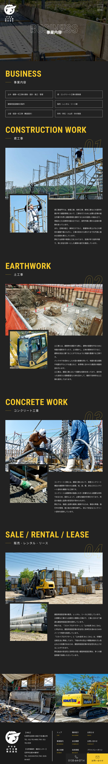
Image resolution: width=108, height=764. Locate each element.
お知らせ (95, 734)
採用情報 (79, 751)
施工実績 (64, 751)
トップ (64, 734)
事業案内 (64, 743)
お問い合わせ (95, 743)
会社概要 (79, 743)
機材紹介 (79, 734)
